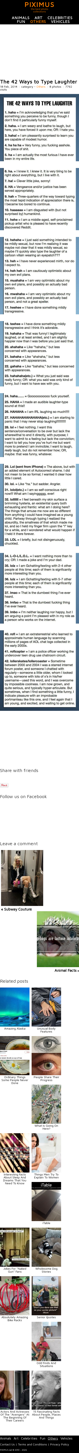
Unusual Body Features (46, 1030)
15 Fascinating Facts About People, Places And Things (46, 1414)
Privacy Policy (59, 1444)
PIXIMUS (39, 4)
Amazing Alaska (14, 1028)
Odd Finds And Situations (46, 1364)
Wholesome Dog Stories (46, 1270)
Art (39, 18)
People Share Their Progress (46, 1078)
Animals (20, 18)
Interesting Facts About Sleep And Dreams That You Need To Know (14, 1179)
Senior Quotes (46, 1317)
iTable (46, 1223)
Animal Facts (65, 970)
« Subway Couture (16, 909)
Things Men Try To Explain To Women (46, 1176)
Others (38, 21)
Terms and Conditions (32, 1444)
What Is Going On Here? (46, 1127)
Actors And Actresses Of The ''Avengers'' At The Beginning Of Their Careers (14, 1416)
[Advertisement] (39, 52)
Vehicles (60, 21)
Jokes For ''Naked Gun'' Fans (14, 1270)
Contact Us (7, 1444)
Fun (21, 21)
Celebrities (60, 18)
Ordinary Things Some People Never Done (14, 1080)
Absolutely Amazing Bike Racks (14, 1318)
